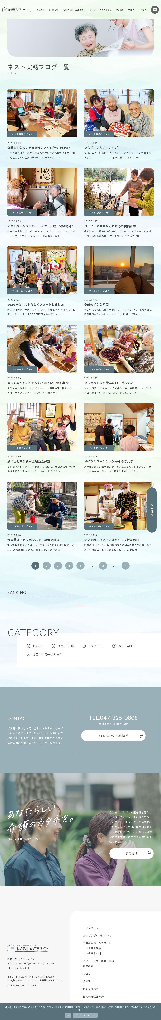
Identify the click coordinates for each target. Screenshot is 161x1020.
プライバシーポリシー (27, 980)
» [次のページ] (125, 566)
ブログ (131, 9)
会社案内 (142, 9)
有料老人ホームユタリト (74, 9)
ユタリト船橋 (66, 646)
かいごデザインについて (48, 9)
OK (68, 1015)
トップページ (91, 927)
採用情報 (152, 510)
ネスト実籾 (125, 646)
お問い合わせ (155, 10)
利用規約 (44, 980)
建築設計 (120, 9)
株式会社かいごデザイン (16, 9)
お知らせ (38, 646)
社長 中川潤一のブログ (47, 654)
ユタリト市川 (96, 646)
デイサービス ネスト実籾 (98, 961)
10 (103, 566)
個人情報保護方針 (93, 996)
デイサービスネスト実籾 (101, 9)
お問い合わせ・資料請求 (113, 735)
